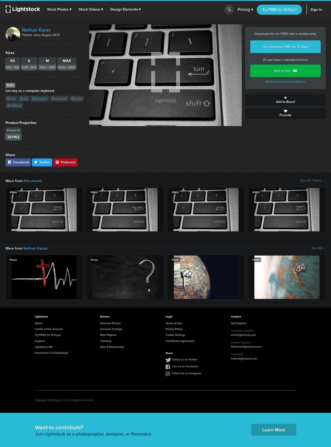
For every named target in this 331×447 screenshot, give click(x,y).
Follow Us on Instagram (186, 373)
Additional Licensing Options (285, 81)
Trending (105, 340)
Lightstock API (44, 346)
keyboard (39, 99)
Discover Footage (111, 328)
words (76, 99)
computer (59, 99)
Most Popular (108, 334)
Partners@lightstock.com (246, 346)
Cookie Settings (175, 334)
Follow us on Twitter (184, 359)
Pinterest (65, 162)
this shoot (31, 180)
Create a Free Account (49, 328)
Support (40, 340)
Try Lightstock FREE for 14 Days (285, 46)
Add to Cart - (285, 70)
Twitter (42, 162)
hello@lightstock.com (244, 358)
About (38, 323)
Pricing (245, 10)
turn (11, 99)
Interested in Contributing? (51, 352)
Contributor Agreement (180, 340)
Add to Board (285, 100)
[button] (59, 9)
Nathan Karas (36, 29)
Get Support (238, 323)
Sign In (316, 9)
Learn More (273, 429)
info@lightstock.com (243, 334)
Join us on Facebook (185, 366)
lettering (14, 105)
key (24, 99)
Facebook (18, 162)
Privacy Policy (174, 328)
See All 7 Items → (312, 180)
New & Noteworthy (112, 346)
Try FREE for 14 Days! (279, 9)
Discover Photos (110, 323)
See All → (318, 248)
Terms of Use (174, 323)
